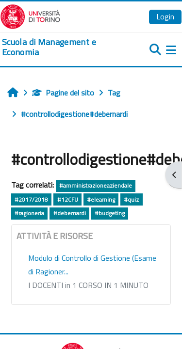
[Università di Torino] (30, 15)
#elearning (101, 199)
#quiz (131, 199)
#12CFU (67, 199)
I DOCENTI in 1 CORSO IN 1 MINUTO (88, 285)
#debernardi (69, 213)
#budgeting (110, 213)
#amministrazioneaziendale (95, 185)
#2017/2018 (31, 199)
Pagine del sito (63, 92)
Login (165, 16)
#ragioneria (29, 213)
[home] (60, 47)
